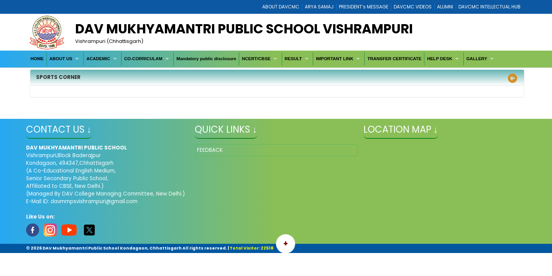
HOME (37, 58)
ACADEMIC (98, 58)
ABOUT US (60, 58)
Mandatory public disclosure (206, 58)
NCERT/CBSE (256, 58)
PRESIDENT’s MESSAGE (363, 6)
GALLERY (476, 58)
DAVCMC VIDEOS (413, 6)
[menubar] (263, 59)
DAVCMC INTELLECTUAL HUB (489, 6)
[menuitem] (37, 59)
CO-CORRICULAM (143, 58)
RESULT (293, 58)
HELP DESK (439, 58)
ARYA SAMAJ (319, 6)
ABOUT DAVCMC (280, 6)
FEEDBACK (210, 150)
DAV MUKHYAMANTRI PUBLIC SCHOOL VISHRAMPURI (244, 29)
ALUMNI (445, 6)
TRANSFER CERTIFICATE (394, 58)
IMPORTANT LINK (334, 58)
